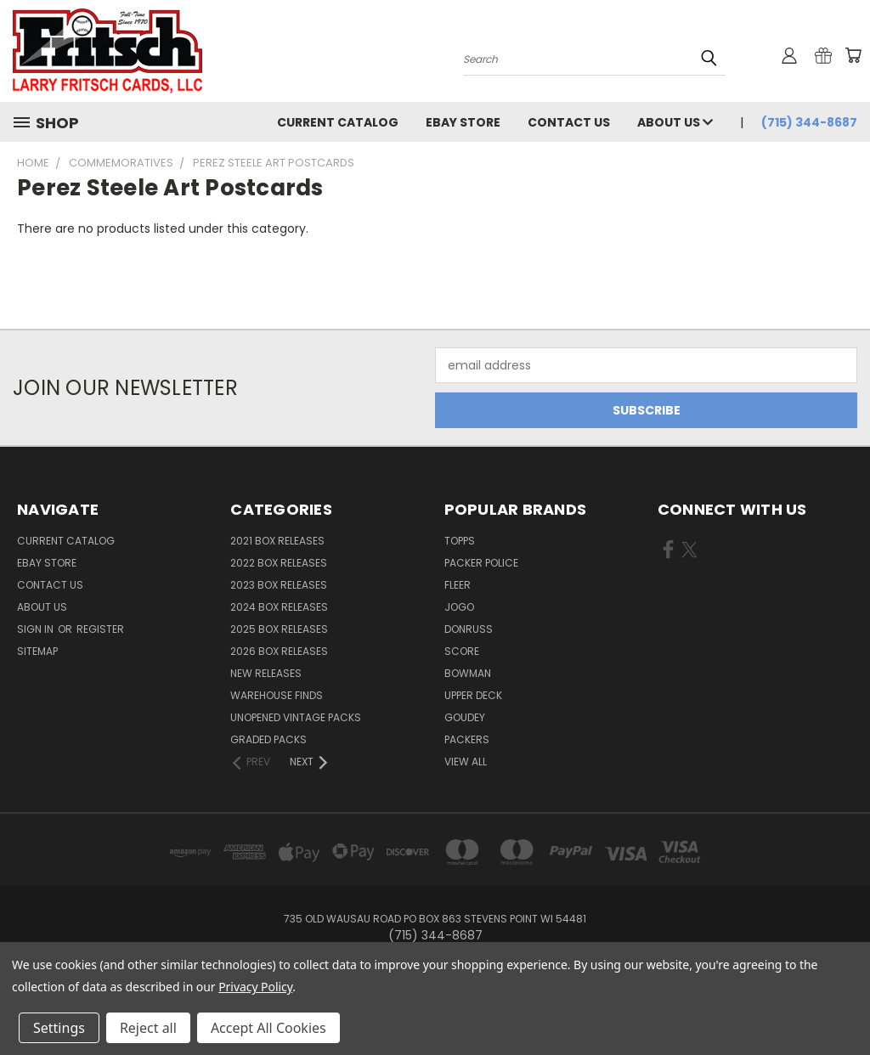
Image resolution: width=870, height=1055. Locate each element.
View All (465, 761)
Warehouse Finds (276, 695)
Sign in (36, 629)
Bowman (467, 673)
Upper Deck (473, 695)
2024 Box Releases (279, 607)
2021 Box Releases (277, 540)
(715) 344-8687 (809, 122)
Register (100, 629)
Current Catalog (337, 122)
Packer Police (481, 563)
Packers (466, 739)
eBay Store (463, 122)
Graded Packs (268, 739)
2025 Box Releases (279, 629)
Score (461, 651)
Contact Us (569, 122)
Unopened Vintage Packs (295, 717)
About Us (675, 122)
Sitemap (37, 651)
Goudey (464, 717)
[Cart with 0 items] (853, 55)
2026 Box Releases (279, 651)
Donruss (468, 629)
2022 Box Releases (278, 563)
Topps (459, 540)
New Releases (266, 673)
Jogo (459, 607)
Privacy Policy (255, 987)
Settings (59, 1027)
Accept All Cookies (268, 1027)
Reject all (148, 1027)
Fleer (457, 585)
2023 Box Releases (278, 585)
